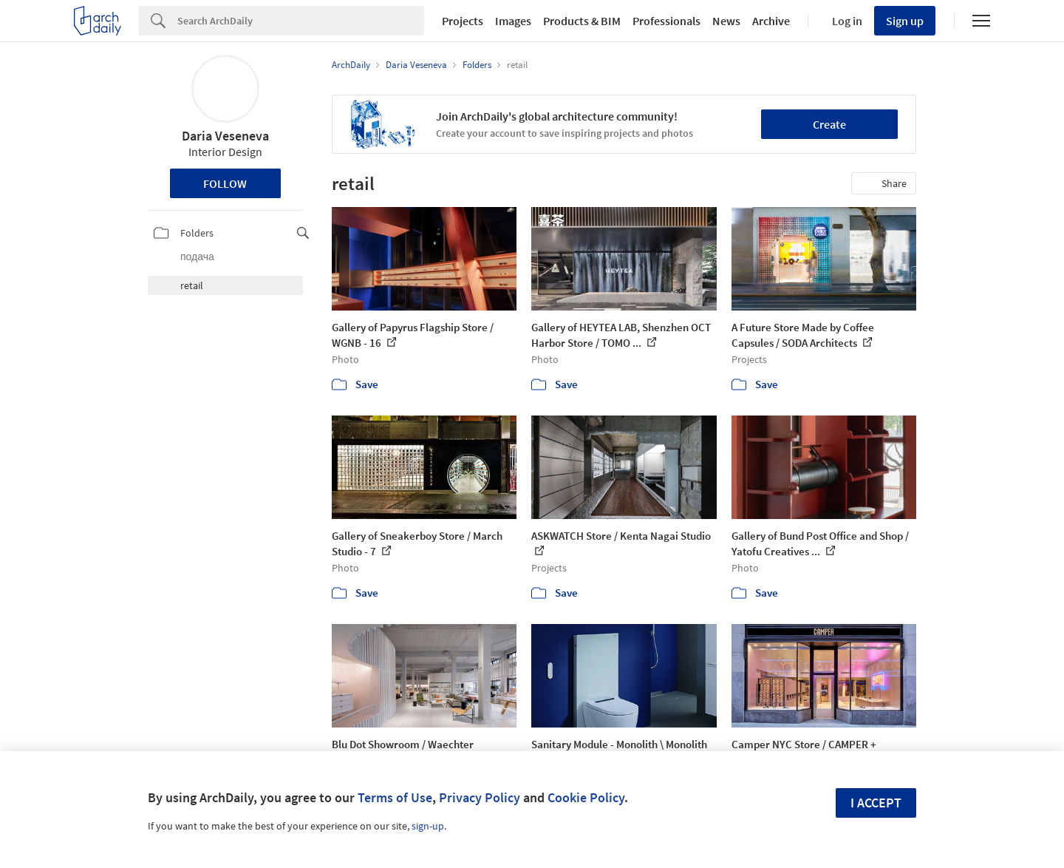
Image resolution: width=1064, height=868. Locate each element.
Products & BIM (582, 21)
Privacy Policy (479, 797)
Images (513, 21)
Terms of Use (395, 797)
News (726, 21)
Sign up (905, 20)
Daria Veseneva (225, 135)
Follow (225, 183)
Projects (462, 21)
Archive (771, 21)
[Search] (300, 20)
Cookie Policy (586, 797)
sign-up (428, 826)
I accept (875, 802)
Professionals (666, 21)
